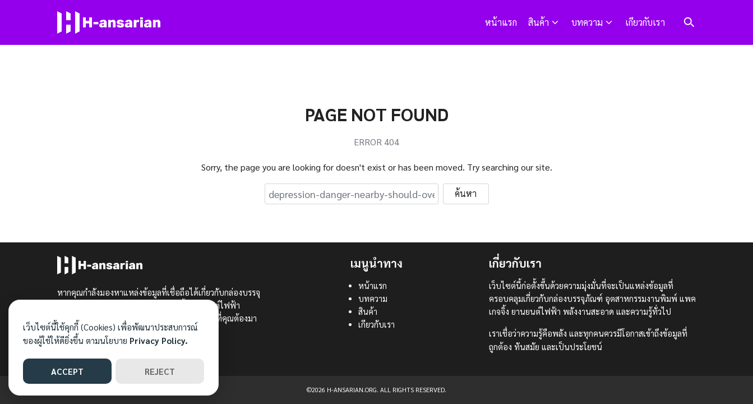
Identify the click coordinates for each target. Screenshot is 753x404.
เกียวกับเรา (645, 22)
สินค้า (538, 22)
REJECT (160, 371)
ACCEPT (67, 371)
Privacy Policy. (159, 340)
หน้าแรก (501, 22)
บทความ (587, 22)
